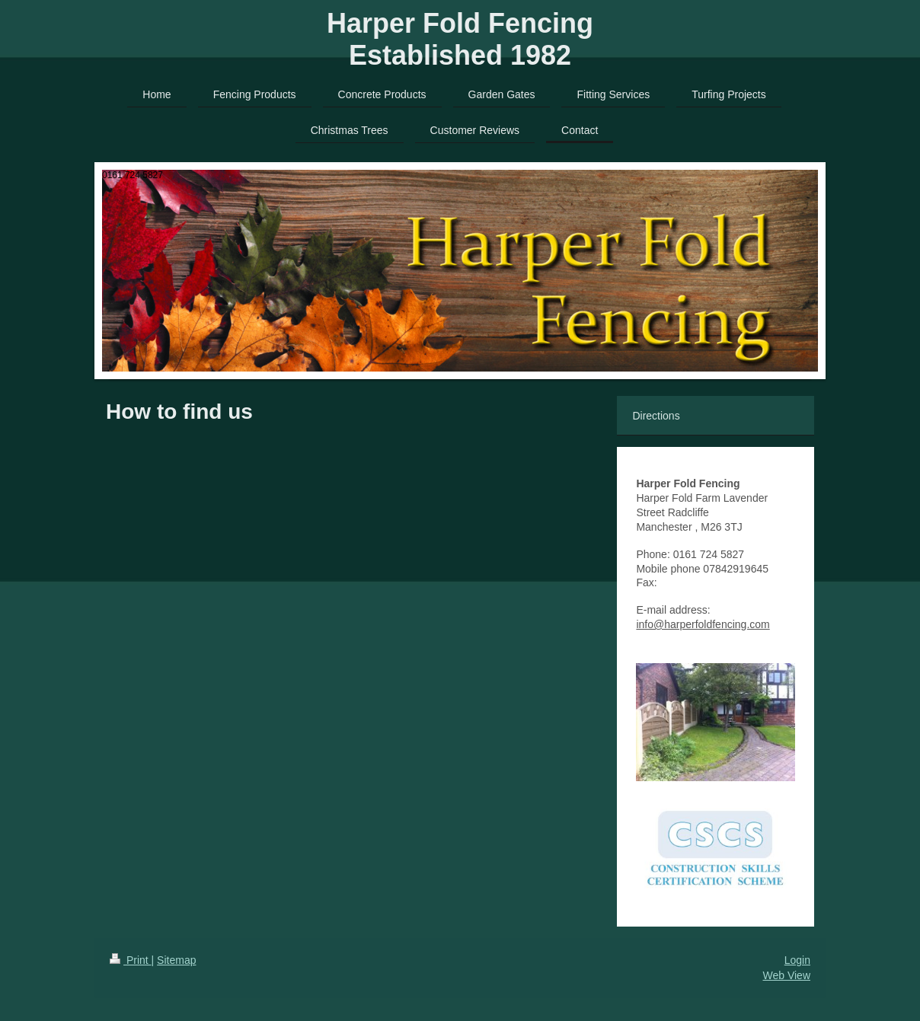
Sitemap (176, 960)
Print (131, 960)
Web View (786, 975)
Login (797, 960)
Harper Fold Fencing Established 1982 (460, 39)
